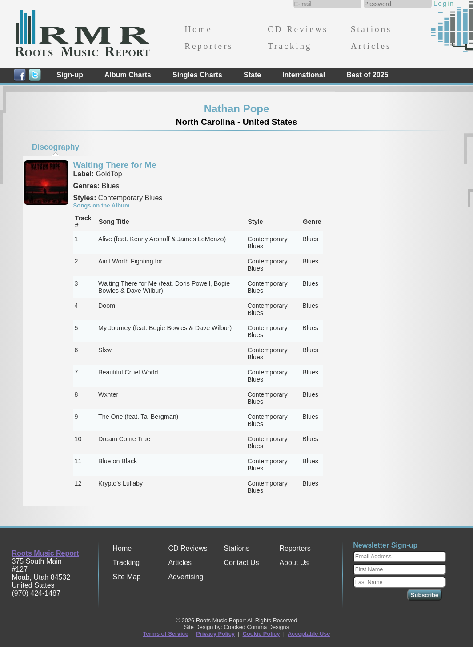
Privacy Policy (215, 633)
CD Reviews (298, 29)
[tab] (55, 147)
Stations (371, 29)
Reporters (208, 46)
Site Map (126, 577)
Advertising (185, 577)
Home (198, 29)
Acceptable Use (309, 633)
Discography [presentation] (56, 147)
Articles (371, 46)
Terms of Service (165, 633)
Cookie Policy (261, 633)
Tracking (290, 46)
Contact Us (241, 562)
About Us (294, 562)
